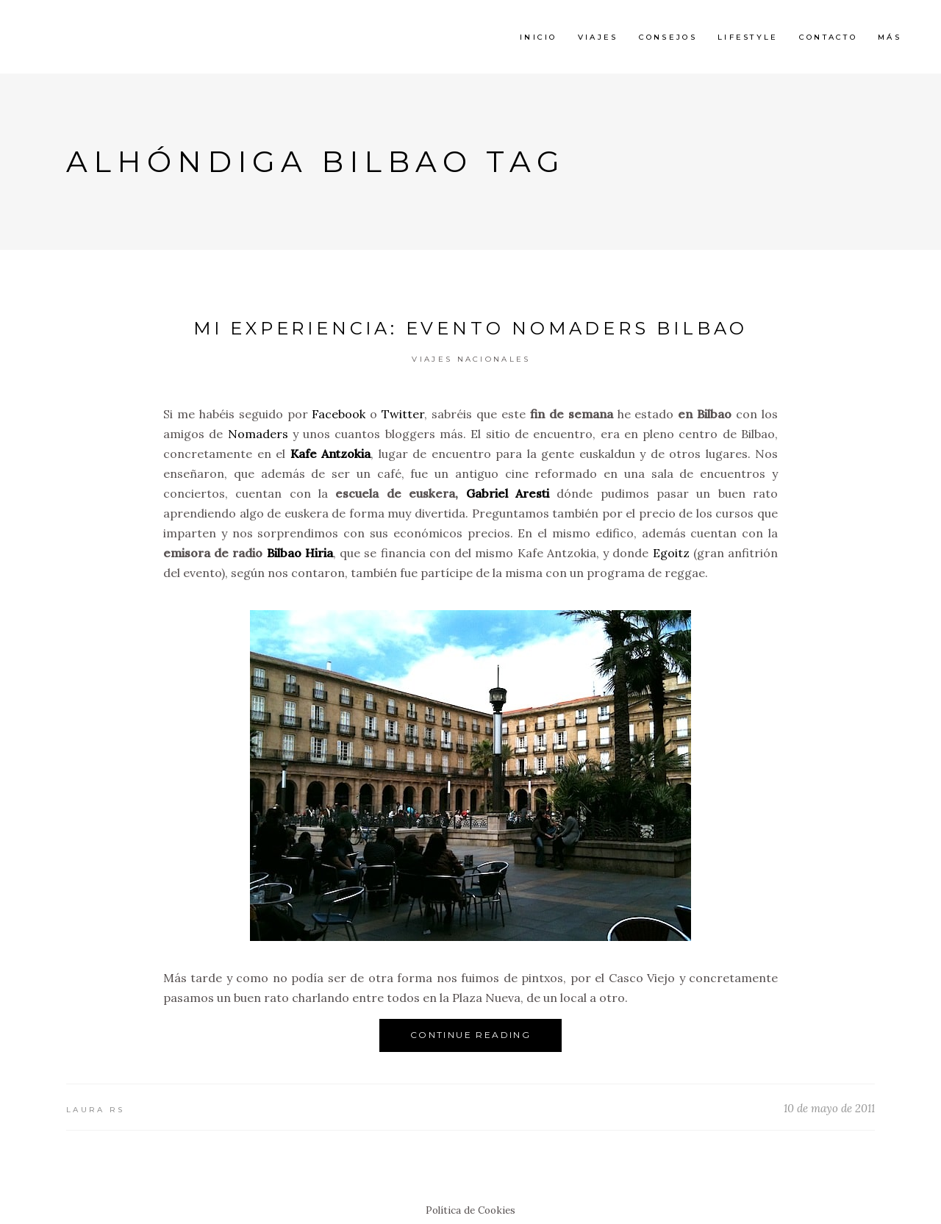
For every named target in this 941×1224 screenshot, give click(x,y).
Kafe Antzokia (330, 453)
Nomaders (258, 433)
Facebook (338, 414)
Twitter (403, 414)
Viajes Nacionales (471, 359)
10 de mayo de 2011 (829, 1108)
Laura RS (95, 1109)
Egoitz (671, 552)
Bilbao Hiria (300, 552)
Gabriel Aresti (507, 493)
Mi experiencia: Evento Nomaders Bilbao (470, 328)
